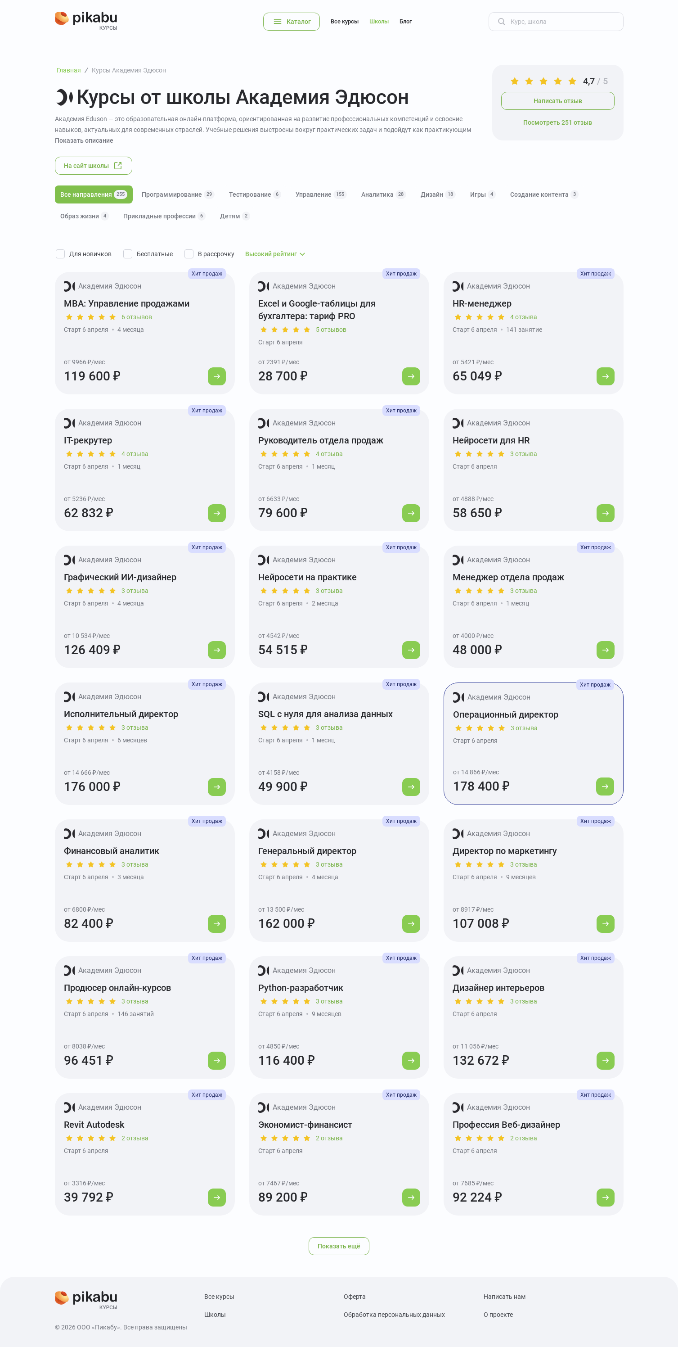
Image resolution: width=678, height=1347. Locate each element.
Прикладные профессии (164, 216)
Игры (483, 194)
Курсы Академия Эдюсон (129, 70)
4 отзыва (523, 317)
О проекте (498, 1314)
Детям (235, 216)
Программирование (178, 194)
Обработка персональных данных (394, 1314)
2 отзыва (134, 1138)
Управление (321, 194)
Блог (406, 21)
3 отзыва (523, 453)
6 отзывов (136, 317)
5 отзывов (331, 329)
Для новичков (90, 254)
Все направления (93, 194)
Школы (379, 21)
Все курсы (345, 21)
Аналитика (383, 194)
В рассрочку (216, 254)
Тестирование (255, 194)
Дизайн (438, 194)
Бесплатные (155, 254)
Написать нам (504, 1296)
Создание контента (544, 194)
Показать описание (84, 140)
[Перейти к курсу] (217, 376)
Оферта (355, 1296)
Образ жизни (84, 216)
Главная (69, 70)
